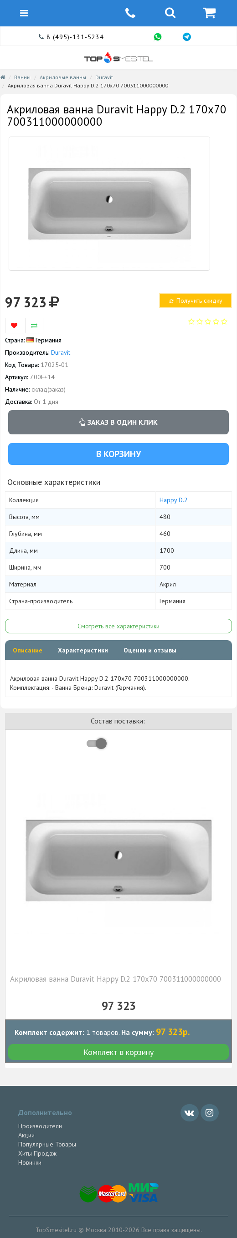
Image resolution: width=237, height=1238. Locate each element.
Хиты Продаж (37, 1153)
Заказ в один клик (118, 422)
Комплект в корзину (118, 1052)
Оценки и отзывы (150, 650)
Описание (27, 650)
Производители (40, 1126)
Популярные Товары (47, 1144)
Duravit (104, 77)
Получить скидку (195, 300)
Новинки (29, 1162)
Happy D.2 (174, 500)
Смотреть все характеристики (118, 626)
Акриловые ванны (63, 77)
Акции (26, 1135)
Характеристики (83, 650)
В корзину (118, 454)
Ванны (22, 77)
